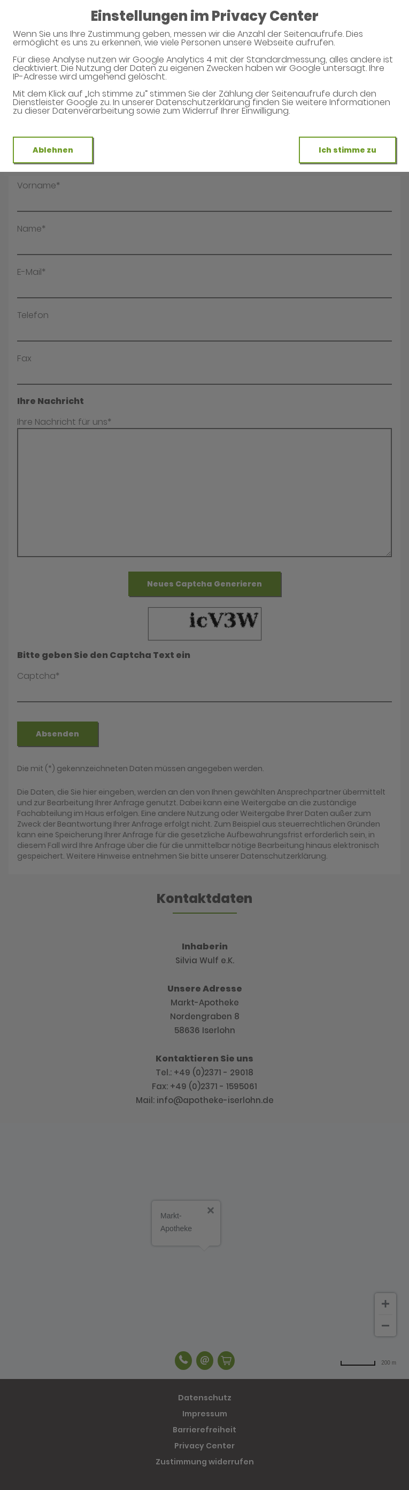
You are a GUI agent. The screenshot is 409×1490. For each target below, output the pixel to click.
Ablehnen (53, 150)
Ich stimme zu (347, 150)
